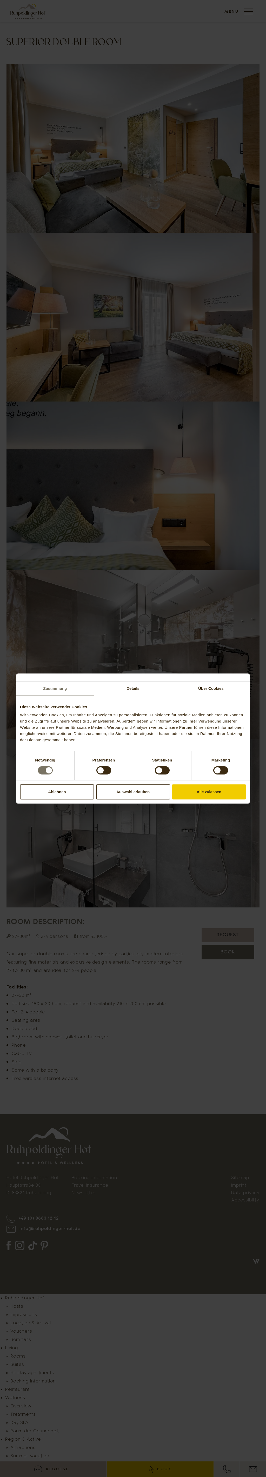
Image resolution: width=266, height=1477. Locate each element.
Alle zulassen (209, 792)
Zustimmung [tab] (55, 688)
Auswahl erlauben (133, 792)
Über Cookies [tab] (211, 688)
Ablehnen (57, 792)
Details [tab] (133, 688)
